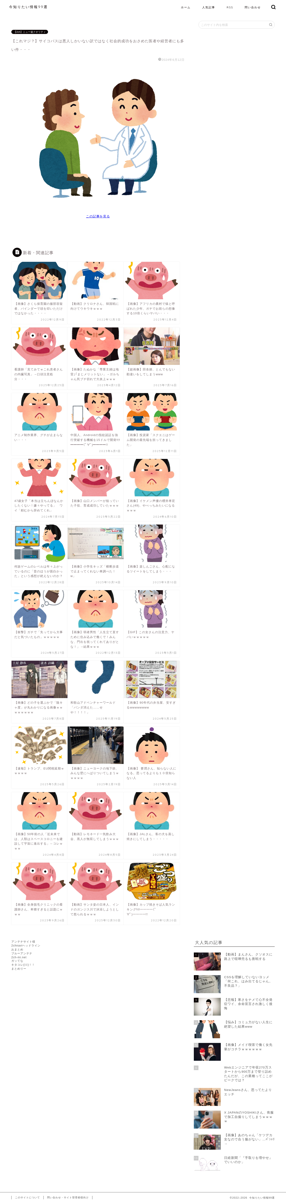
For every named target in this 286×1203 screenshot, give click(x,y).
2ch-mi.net (19, 957)
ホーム (186, 7)
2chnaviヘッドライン (25, 945)
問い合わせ (253, 7)
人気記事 (208, 7)
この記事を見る (98, 216)
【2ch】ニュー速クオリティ (30, 32)
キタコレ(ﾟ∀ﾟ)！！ (23, 964)
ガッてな (17, 960)
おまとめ (17, 949)
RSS (230, 7)
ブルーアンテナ (21, 953)
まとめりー (18, 968)
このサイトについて (27, 1197)
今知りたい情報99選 (28, 7)
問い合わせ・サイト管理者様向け (68, 1197)
